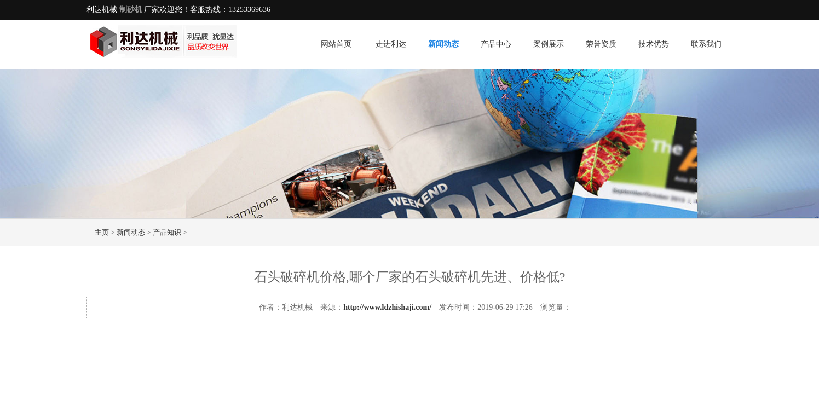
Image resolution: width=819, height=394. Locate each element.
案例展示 (548, 44)
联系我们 (706, 44)
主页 (102, 232)
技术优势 (653, 44)
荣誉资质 (601, 44)
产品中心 (496, 44)
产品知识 (167, 232)
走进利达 (391, 44)
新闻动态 (443, 44)
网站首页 (336, 44)
